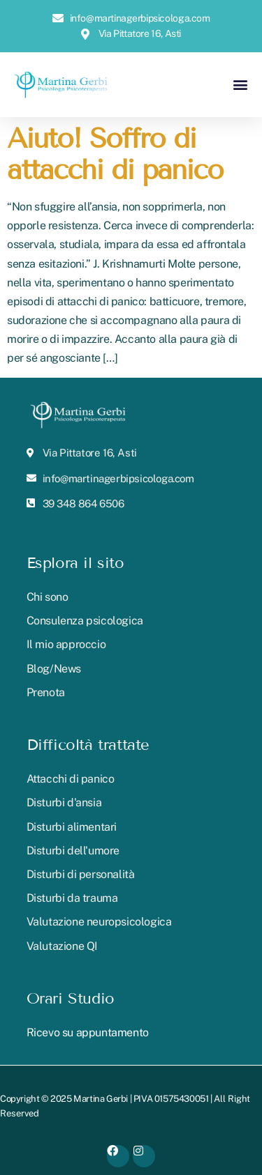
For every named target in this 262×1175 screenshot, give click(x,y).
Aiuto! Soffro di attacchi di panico (115, 154)
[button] (240, 84)
